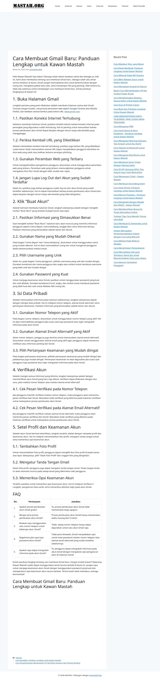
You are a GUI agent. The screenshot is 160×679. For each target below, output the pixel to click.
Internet (99, 6)
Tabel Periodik (139, 6)
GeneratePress (95, 675)
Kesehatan (112, 6)
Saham (79, 6)
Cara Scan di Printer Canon (126, 105)
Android (68, 6)
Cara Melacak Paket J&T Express (129, 75)
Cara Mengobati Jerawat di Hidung (130, 86)
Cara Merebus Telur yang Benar (129, 64)
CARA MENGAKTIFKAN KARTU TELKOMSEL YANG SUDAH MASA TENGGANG (129, 119)
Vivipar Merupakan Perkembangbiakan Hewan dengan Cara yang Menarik (127, 233)
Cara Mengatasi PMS (123, 126)
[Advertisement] (80, 30)
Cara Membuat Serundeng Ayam (129, 183)
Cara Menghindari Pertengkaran (129, 248)
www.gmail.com (72, 111)
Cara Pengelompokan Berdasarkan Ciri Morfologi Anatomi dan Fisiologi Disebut (47, 663)
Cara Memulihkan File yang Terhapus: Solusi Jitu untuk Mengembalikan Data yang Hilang (130, 255)
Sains (89, 6)
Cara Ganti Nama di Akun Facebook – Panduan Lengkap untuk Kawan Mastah (128, 133)
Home (57, 6)
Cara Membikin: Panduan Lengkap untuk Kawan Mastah (38, 660)
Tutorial (125, 6)
